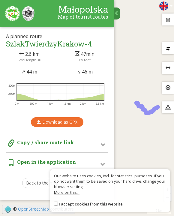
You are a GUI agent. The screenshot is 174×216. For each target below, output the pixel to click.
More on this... (67, 192)
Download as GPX (57, 122)
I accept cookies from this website (91, 204)
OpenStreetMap (33, 209)
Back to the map (42, 183)
